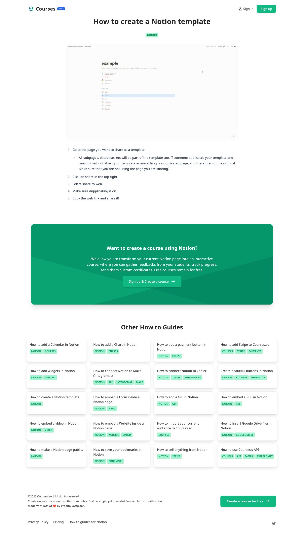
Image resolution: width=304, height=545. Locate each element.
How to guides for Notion (87, 522)
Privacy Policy (38, 522)
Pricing (58, 522)
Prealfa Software (72, 506)
